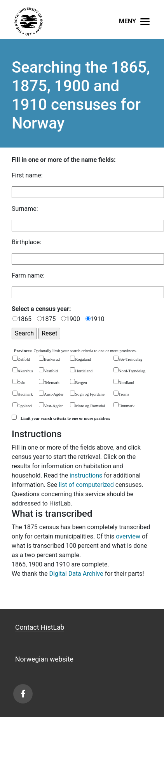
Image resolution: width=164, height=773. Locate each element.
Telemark (51, 382)
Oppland (24, 406)
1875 (49, 319)
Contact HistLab (39, 627)
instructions (86, 475)
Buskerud (52, 359)
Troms (124, 394)
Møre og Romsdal (90, 406)
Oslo (21, 382)
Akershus (25, 371)
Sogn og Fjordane (90, 394)
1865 (24, 319)
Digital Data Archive (76, 573)
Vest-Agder (53, 406)
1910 (98, 319)
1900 (73, 319)
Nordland (126, 382)
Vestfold (51, 371)
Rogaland (83, 359)
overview (128, 536)
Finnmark (126, 406)
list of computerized (86, 484)
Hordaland (83, 371)
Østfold (23, 359)
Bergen (81, 382)
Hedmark (25, 394)
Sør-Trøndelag (131, 359)
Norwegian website (44, 659)
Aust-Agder (53, 394)
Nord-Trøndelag (132, 371)
